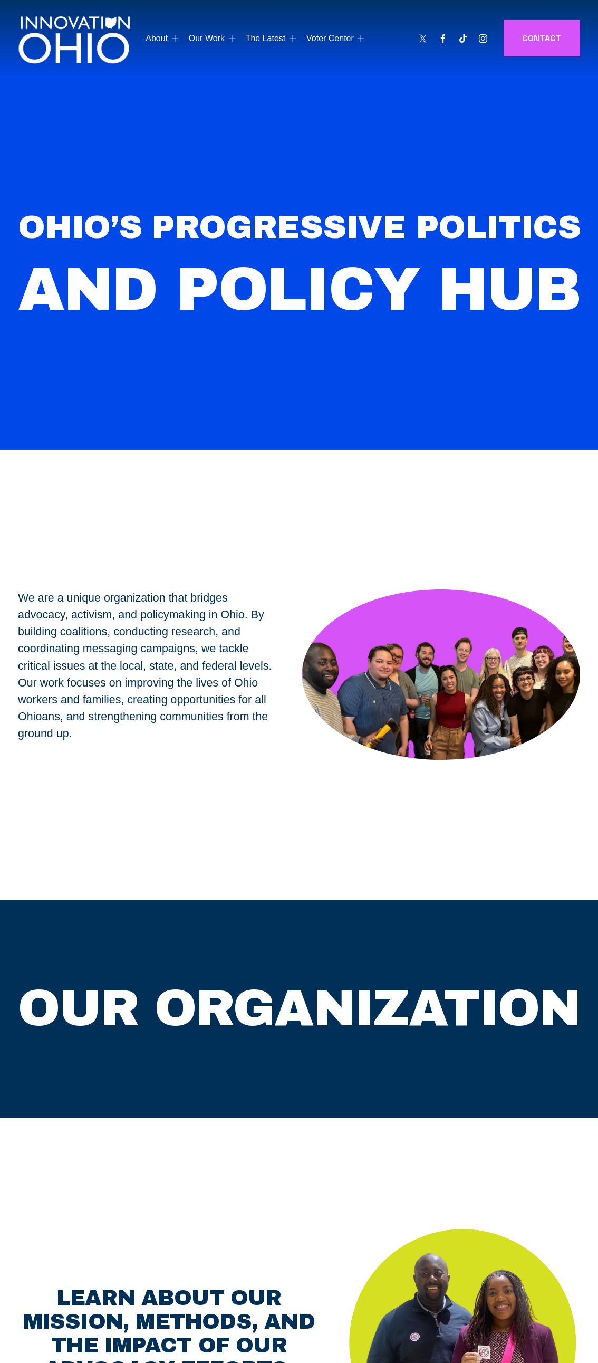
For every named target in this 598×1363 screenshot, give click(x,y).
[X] (423, 38)
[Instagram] (483, 38)
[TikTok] (463, 38)
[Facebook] (443, 38)
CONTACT (542, 38)
